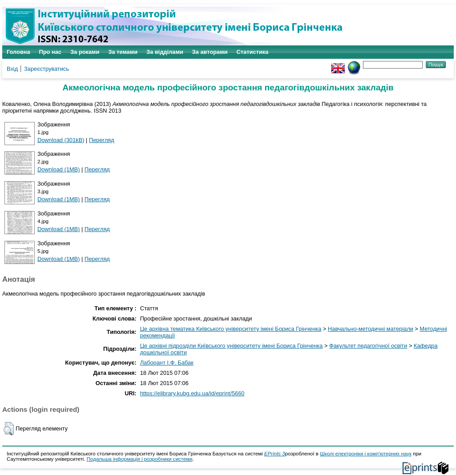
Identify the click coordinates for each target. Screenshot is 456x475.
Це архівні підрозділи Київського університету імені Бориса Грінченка (231, 345)
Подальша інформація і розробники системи (140, 459)
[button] (9, 428)
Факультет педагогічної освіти (368, 345)
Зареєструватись (46, 68)
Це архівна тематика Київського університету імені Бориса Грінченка (230, 328)
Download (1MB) (58, 169)
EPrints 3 (274, 453)
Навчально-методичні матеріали (370, 328)
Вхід (12, 68)
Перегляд (101, 140)
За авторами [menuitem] (210, 52)
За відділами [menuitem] (165, 52)
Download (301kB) (60, 140)
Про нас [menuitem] (50, 52)
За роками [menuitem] (84, 52)
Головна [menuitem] (18, 52)
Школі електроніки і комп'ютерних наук (365, 453)
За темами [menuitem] (123, 52)
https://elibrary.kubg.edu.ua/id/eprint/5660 (192, 393)
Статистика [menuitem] (252, 52)
